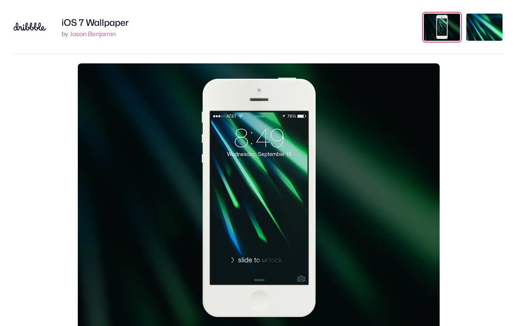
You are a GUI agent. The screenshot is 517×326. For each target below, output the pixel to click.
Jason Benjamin (93, 34)
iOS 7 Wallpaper (95, 22)
